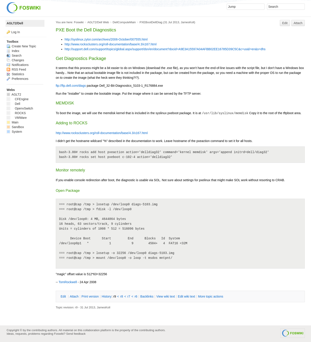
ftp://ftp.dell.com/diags (71, 85)
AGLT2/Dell (15, 23)
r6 (135, 296)
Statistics (15, 74)
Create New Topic (21, 46)
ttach (74, 296)
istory (106, 296)
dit (64, 296)
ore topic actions (210, 296)
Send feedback (76, 333)
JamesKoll (187, 22)
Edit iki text (186, 296)
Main (12, 122)
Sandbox (15, 127)
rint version (90, 296)
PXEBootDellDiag (151, 22)
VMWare (17, 117)
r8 (121, 296)
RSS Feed (16, 69)
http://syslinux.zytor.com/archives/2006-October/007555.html (106, 39)
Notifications (18, 65)
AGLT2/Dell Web (98, 22)
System (14, 131)
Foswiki (79, 22)
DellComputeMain (124, 22)
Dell (13, 104)
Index (13, 51)
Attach (298, 23)
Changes (15, 60)
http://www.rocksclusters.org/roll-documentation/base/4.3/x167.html (111, 44)
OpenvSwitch (20, 108)
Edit (285, 23)
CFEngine (18, 99)
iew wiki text (165, 296)
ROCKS (16, 113)
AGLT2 (14, 94)
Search (14, 55)
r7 (128, 296)
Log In (15, 32)
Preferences (17, 79)
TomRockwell (68, 282)
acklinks (146, 296)
